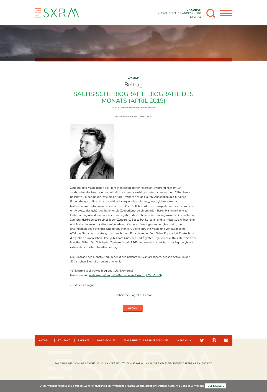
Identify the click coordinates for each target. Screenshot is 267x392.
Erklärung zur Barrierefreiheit (146, 340)
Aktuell (44, 340)
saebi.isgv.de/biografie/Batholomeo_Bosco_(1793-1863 (125, 275)
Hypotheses (214, 340)
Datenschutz (106, 340)
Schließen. (216, 386)
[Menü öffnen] (226, 13)
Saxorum (133, 77)
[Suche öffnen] (211, 13)
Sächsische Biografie (128, 295)
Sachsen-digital (226, 340)
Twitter (201, 340)
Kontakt (64, 340)
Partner (83, 340)
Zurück (132, 308)
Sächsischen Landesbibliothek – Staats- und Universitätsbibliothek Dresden (140, 363)
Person (147, 295)
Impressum (184, 340)
